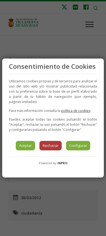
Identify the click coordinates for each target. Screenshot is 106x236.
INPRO (62, 163)
